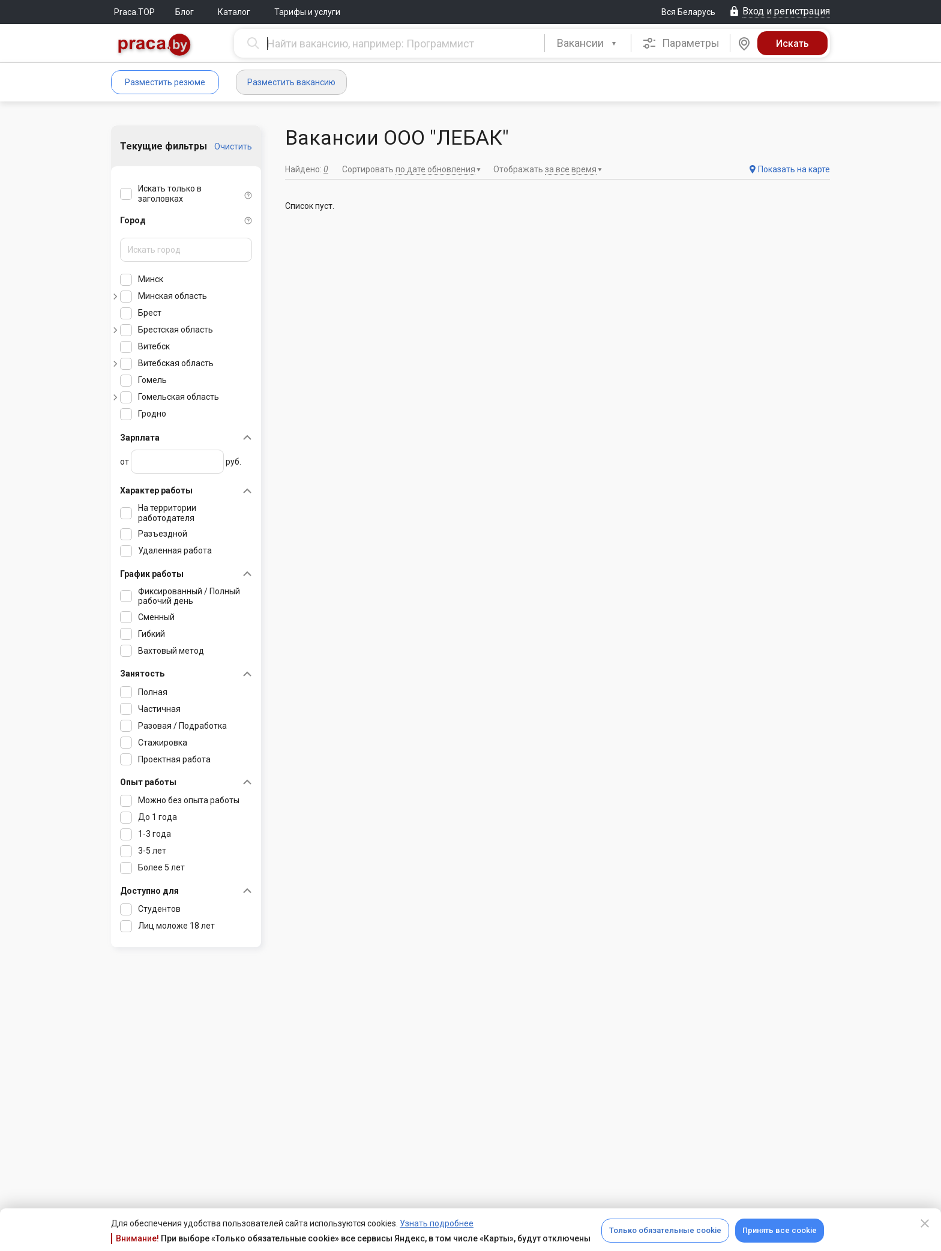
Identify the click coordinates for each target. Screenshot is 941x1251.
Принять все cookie (779, 1230)
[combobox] (588, 43)
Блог (184, 12)
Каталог (234, 12)
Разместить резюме (165, 82)
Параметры (681, 43)
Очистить (233, 146)
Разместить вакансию (291, 82)
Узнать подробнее (437, 1223)
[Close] (925, 1223)
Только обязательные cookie (665, 1230)
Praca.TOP (134, 12)
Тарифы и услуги (307, 12)
